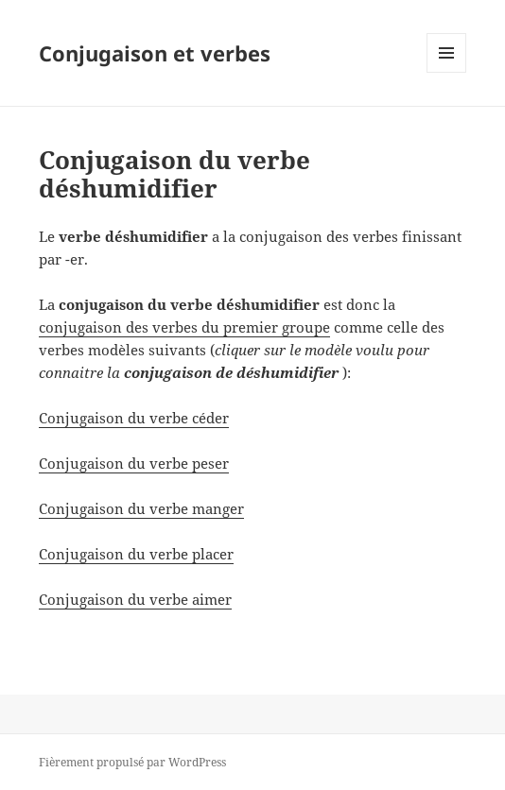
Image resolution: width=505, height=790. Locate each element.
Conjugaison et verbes (154, 53)
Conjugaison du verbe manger (141, 508)
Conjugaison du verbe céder (134, 417)
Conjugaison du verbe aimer (135, 599)
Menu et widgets (446, 72)
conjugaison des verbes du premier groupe (184, 327)
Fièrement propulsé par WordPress (132, 762)
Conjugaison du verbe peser (134, 463)
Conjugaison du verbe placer (136, 553)
